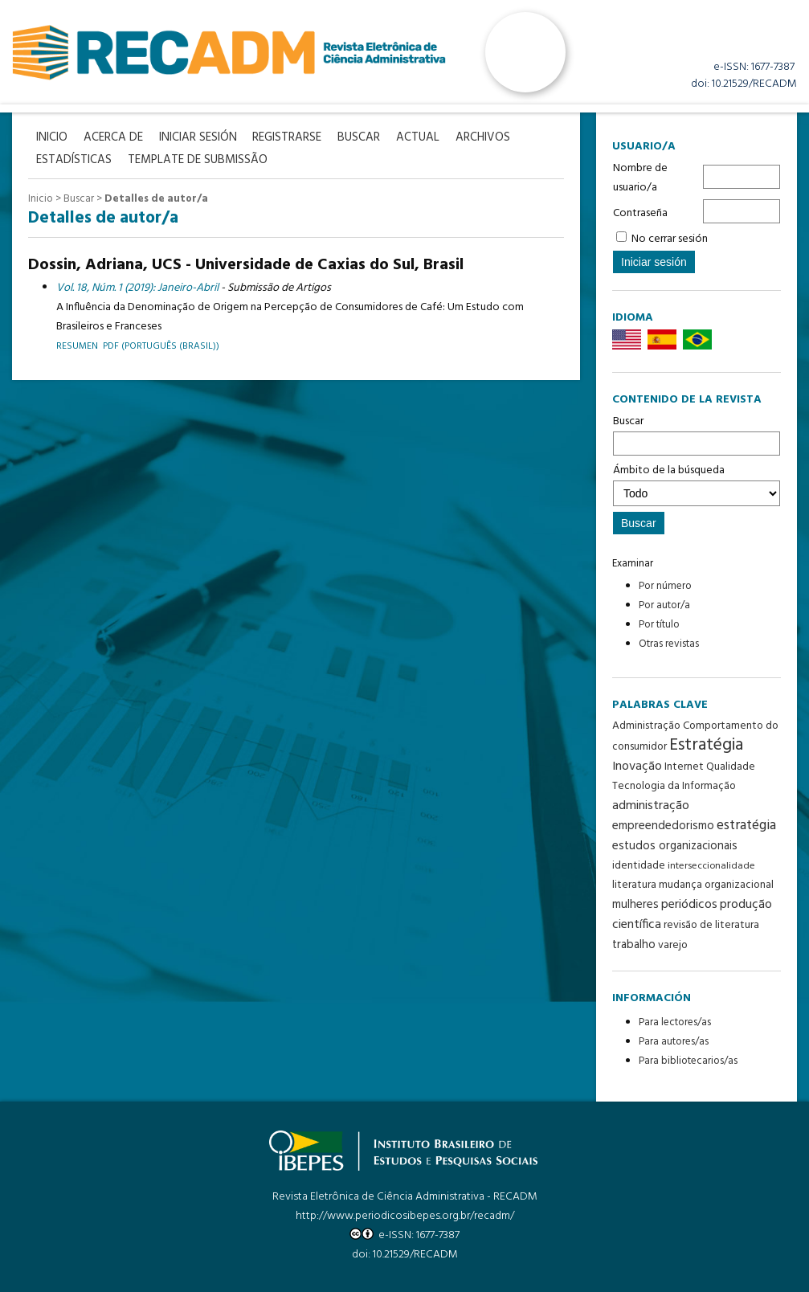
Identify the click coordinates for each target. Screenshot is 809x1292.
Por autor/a (664, 605)
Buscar (696, 434)
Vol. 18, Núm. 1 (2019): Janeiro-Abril (137, 288)
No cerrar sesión (669, 239)
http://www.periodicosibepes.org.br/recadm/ (405, 1216)
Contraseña (640, 213)
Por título (659, 624)
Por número (665, 586)
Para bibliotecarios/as (688, 1061)
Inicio (40, 198)
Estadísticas (74, 160)
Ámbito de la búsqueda (696, 483)
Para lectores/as (675, 1022)
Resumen (77, 346)
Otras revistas (669, 644)
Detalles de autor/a (156, 198)
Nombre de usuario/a (640, 178)
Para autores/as (674, 1041)
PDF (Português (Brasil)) (161, 346)
